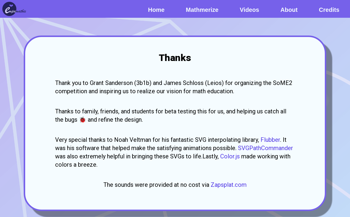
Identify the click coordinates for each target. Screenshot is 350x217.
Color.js (230, 156)
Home (156, 10)
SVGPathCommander (265, 148)
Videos (249, 10)
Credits (329, 10)
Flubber (270, 139)
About (289, 10)
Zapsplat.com (229, 184)
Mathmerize (202, 10)
